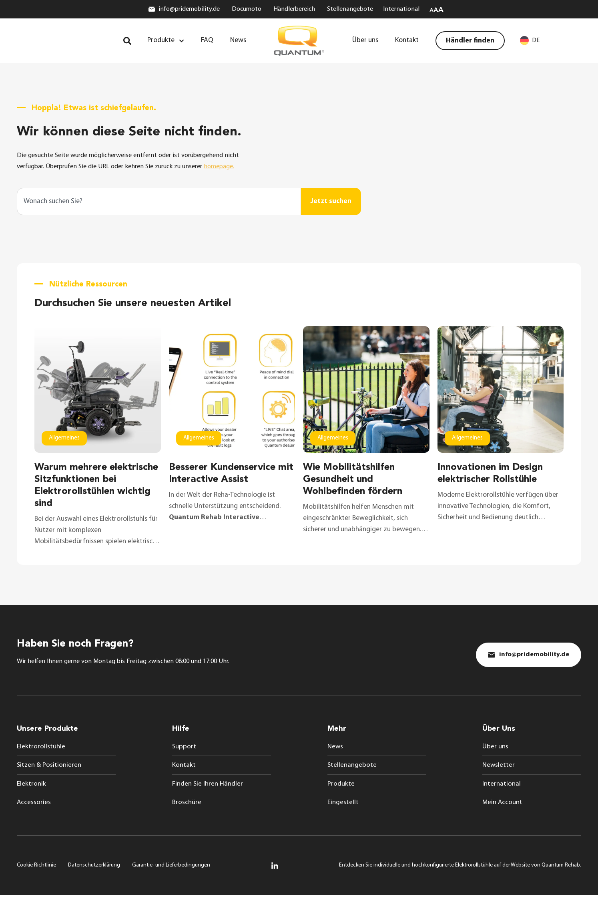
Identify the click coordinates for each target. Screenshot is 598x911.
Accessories (34, 817)
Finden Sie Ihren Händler (207, 798)
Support (184, 760)
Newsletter (498, 779)
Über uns (495, 760)
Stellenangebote (352, 779)
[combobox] (159, 206)
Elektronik (31, 798)
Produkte (341, 798)
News (335, 760)
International (501, 798)
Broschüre (186, 817)
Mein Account (502, 817)
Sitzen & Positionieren (49, 779)
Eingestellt (343, 817)
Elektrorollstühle (41, 760)
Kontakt (184, 779)
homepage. (237, 172)
